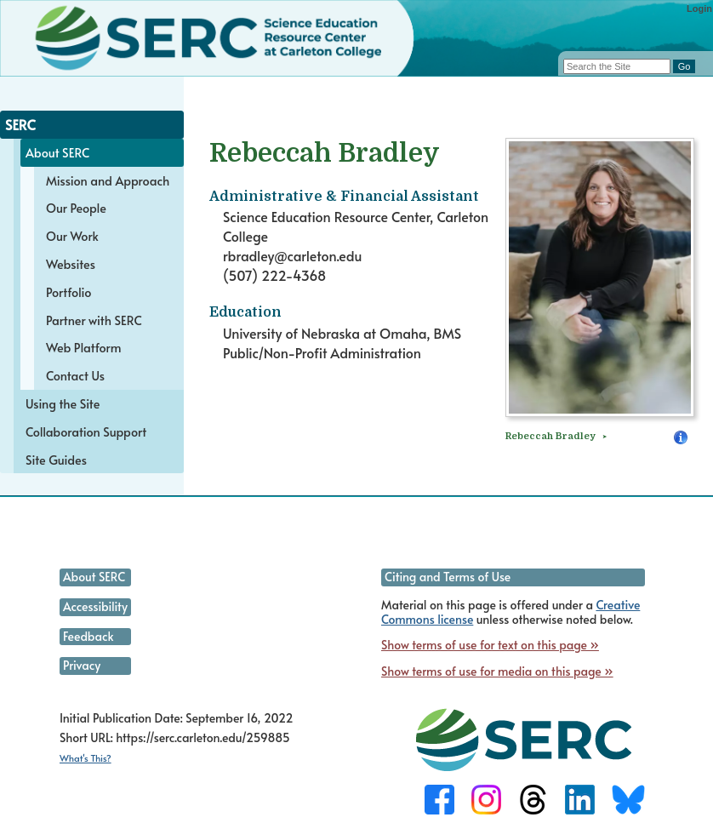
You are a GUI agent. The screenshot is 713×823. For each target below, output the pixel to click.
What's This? (85, 758)
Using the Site (63, 403)
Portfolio (68, 291)
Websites (70, 263)
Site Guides (56, 459)
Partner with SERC (94, 320)
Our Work (72, 235)
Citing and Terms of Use (448, 577)
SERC (20, 124)
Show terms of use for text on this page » (490, 645)
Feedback (88, 636)
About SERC (57, 152)
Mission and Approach (107, 180)
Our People (76, 207)
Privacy (81, 665)
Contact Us (75, 375)
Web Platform (83, 347)
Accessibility (95, 606)
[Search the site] (616, 66)
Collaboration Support (86, 431)
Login (699, 8)
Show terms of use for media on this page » (497, 671)
